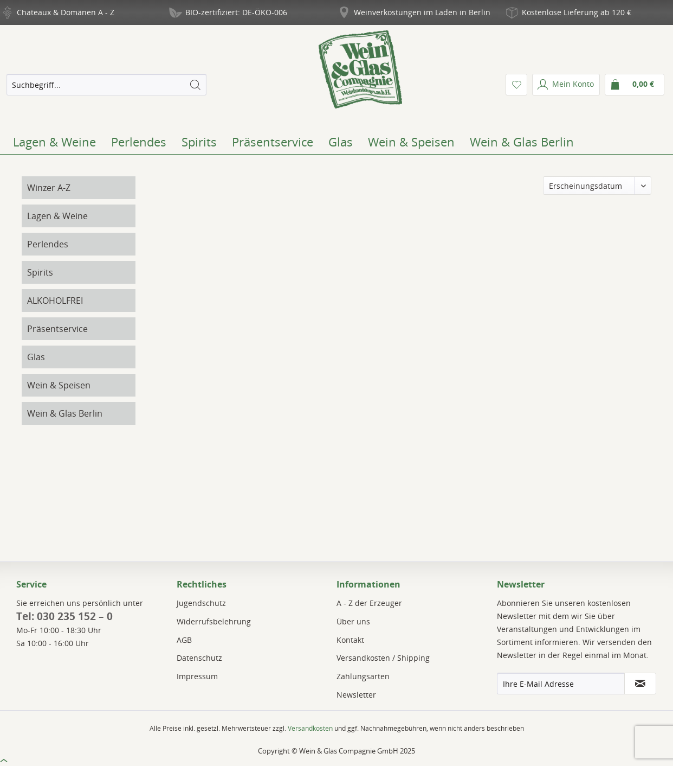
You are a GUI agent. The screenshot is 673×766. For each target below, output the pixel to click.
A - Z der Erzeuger (369, 603)
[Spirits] (199, 141)
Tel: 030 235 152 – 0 (64, 616)
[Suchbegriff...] (106, 84)
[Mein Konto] (566, 84)
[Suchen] (195, 84)
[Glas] (340, 141)
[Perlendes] (138, 141)
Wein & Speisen (58, 385)
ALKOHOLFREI (55, 301)
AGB (184, 640)
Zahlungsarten (363, 676)
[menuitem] (106, 84)
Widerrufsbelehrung (214, 621)
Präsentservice (57, 329)
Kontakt (350, 640)
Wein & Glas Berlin (64, 413)
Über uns (353, 621)
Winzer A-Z (48, 188)
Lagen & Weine (57, 216)
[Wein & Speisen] (411, 141)
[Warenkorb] (634, 84)
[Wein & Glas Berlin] (521, 141)
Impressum (197, 676)
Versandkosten (310, 728)
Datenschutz (199, 658)
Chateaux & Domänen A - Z (65, 12)
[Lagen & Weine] (54, 141)
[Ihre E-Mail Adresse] (561, 683)
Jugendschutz (201, 603)
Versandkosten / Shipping (383, 658)
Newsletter (356, 695)
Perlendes (47, 244)
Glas (36, 357)
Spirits (40, 272)
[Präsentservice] (272, 141)
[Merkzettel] (516, 84)
